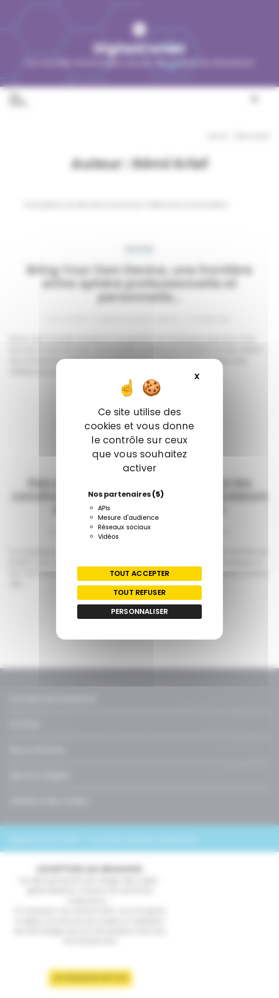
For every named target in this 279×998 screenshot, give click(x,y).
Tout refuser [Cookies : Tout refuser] (139, 592)
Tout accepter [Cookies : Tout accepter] (140, 573)
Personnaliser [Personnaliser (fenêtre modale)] (139, 611)
